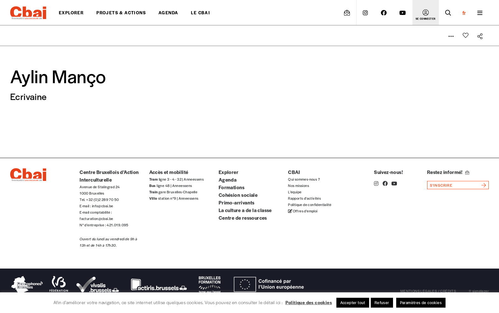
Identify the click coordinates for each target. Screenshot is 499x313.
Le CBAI (200, 13)
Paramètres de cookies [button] (421, 302)
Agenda (168, 13)
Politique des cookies (308, 302)
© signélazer (479, 290)
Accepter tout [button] (352, 302)
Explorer (71, 13)
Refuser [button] (382, 302)
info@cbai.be (102, 205)
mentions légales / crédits (428, 290)
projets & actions (121, 13)
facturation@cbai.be (96, 218)
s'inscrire (441, 185)
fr (464, 13)
